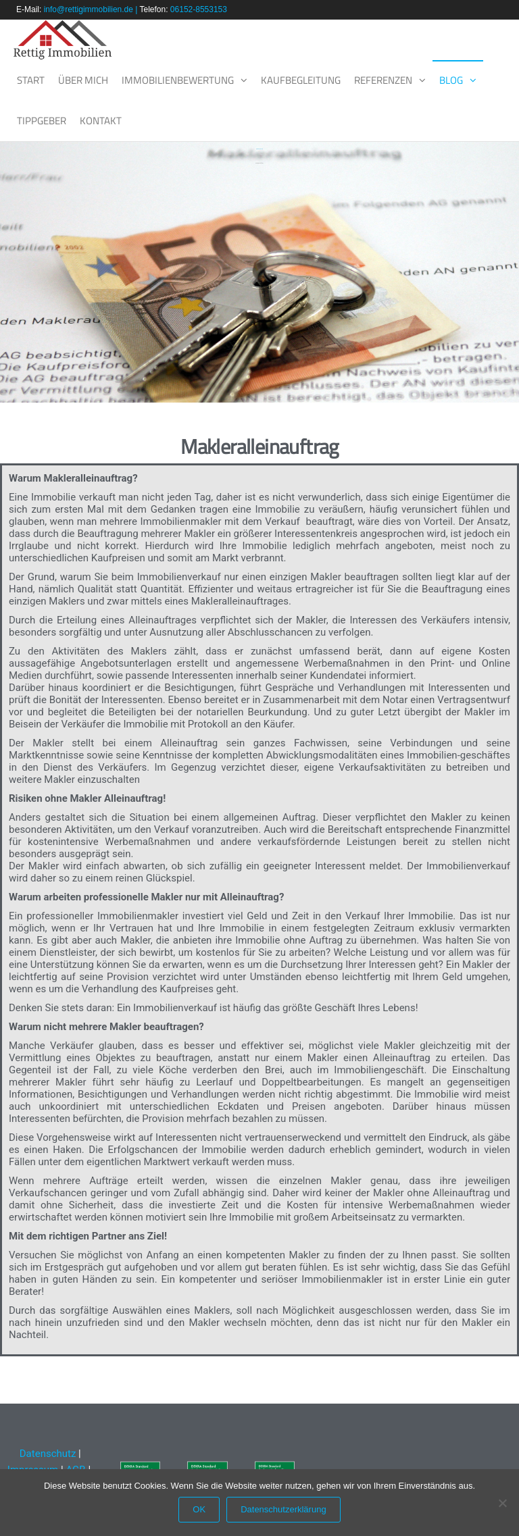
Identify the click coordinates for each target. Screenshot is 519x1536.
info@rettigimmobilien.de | (92, 9)
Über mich (83, 80)
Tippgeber (41, 120)
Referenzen (383, 80)
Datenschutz (46, 1454)
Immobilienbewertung (178, 80)
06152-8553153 (198, 9)
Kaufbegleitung (301, 80)
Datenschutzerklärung (283, 1509)
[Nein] (502, 1503)
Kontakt (101, 120)
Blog (451, 80)
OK (199, 1509)
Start (31, 80)
